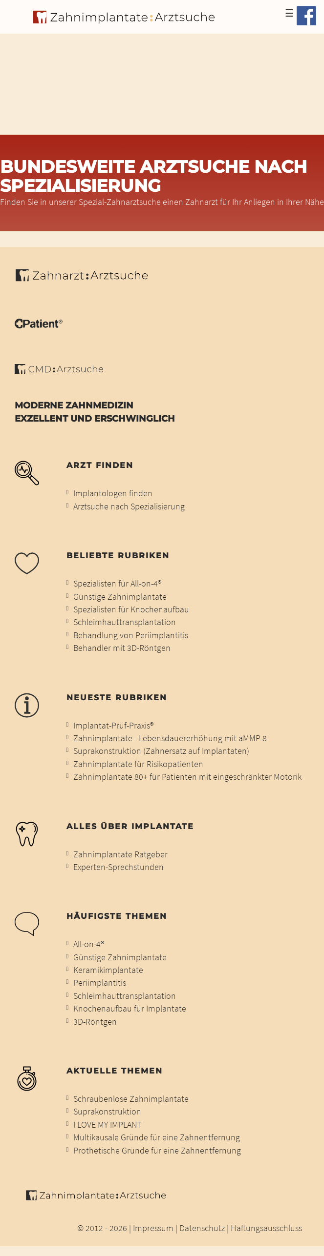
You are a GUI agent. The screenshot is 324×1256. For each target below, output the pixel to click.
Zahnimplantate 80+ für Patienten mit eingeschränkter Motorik (187, 776)
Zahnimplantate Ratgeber (120, 854)
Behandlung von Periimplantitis (130, 635)
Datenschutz (202, 1228)
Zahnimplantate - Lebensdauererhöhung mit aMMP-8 (170, 738)
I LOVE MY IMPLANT (107, 1124)
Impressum (153, 1228)
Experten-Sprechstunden (118, 867)
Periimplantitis (99, 982)
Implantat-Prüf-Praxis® (113, 725)
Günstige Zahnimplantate (120, 596)
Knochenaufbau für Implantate (129, 1008)
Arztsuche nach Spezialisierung (129, 506)
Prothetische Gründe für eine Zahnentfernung (157, 1150)
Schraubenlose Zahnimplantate (131, 1099)
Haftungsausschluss (266, 1228)
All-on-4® (88, 944)
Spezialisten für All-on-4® (117, 583)
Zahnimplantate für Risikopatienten (138, 764)
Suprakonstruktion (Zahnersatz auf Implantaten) (161, 751)
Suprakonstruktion (107, 1111)
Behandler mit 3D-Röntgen (122, 648)
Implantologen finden (112, 493)
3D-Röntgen (95, 1021)
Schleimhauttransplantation (124, 622)
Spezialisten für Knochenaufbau (131, 609)
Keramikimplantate (108, 970)
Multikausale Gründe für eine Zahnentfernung (156, 1137)
